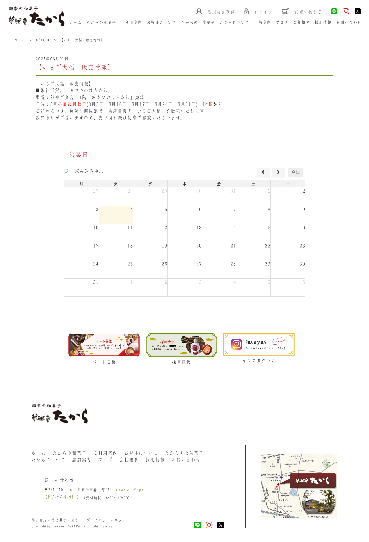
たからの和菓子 (101, 22)
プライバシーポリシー (106, 520)
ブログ (282, 22)
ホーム (75, 22)
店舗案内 (262, 22)
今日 (295, 172)
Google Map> (130, 490)
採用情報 (323, 22)
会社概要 (301, 22)
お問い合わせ (349, 22)
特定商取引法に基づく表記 (55, 520)
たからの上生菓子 (198, 22)
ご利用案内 (131, 22)
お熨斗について (161, 22)
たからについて (234, 22)
